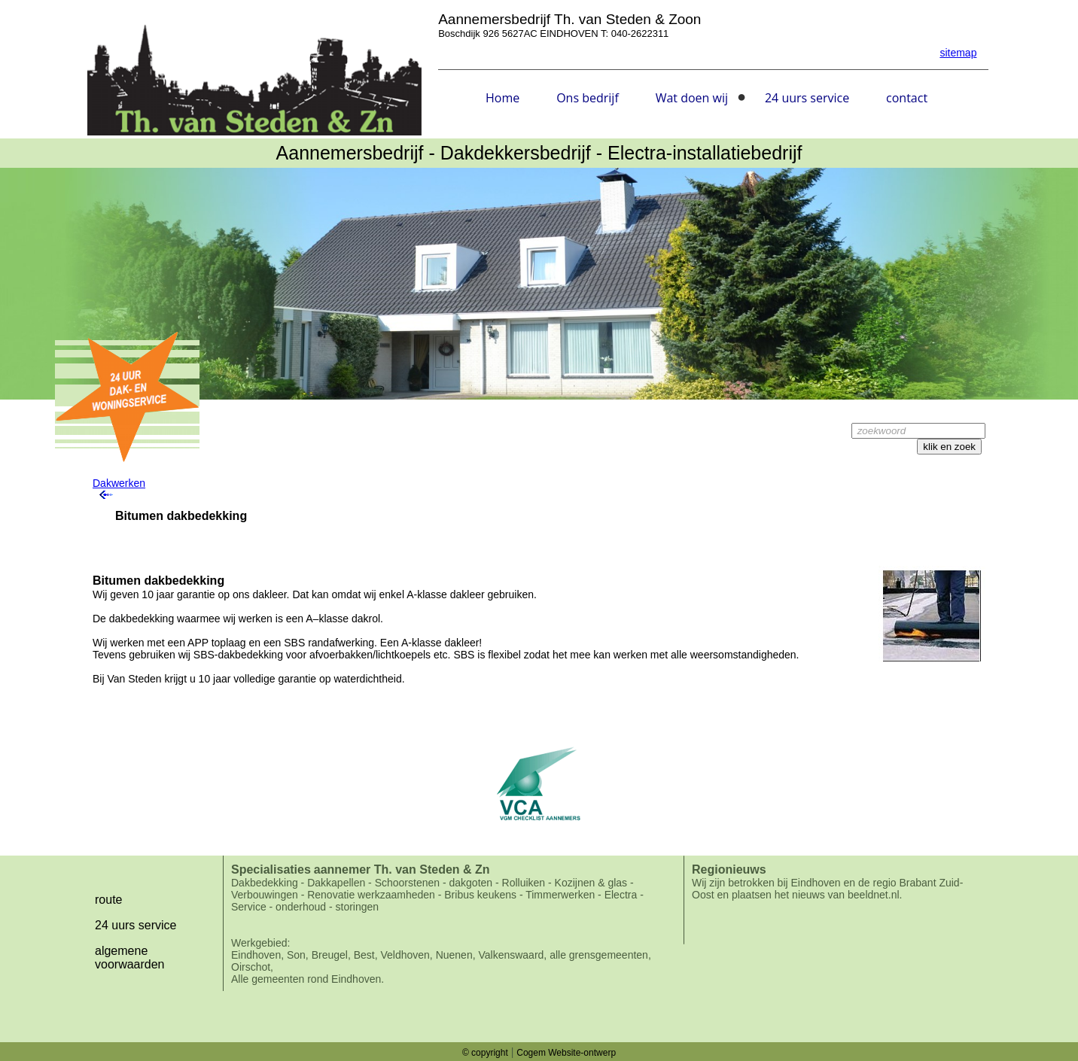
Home (502, 98)
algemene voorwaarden (130, 957)
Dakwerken (119, 483)
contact (906, 98)
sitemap (957, 53)
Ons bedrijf (587, 98)
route (108, 899)
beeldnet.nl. (875, 895)
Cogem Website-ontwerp (566, 1052)
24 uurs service (807, 98)
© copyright (485, 1052)
